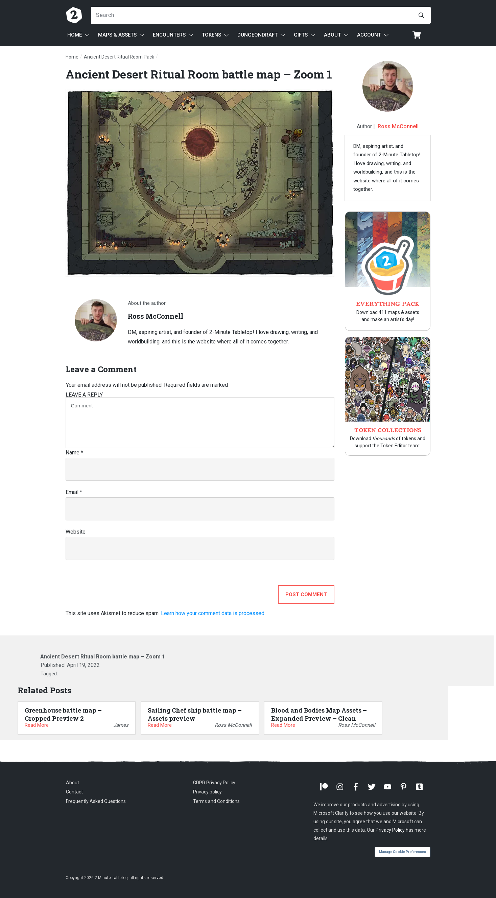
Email (74, 492)
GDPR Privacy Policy (214, 782)
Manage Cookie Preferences (402, 852)
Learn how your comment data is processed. (213, 613)
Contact (74, 791)
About (72, 782)
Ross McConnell (398, 126)
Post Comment (306, 594)
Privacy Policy (390, 830)
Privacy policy (207, 791)
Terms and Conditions (216, 801)
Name (74, 452)
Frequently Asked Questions (96, 801)
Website (76, 532)
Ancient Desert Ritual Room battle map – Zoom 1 (199, 74)
